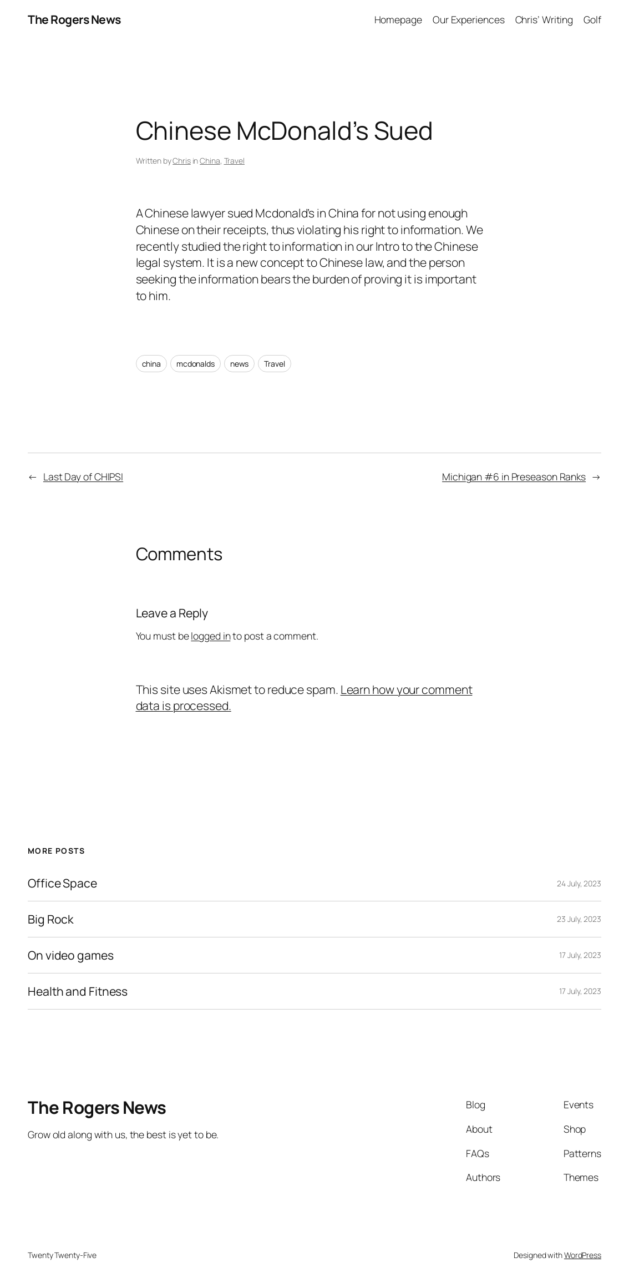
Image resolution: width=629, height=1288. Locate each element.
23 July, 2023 (579, 919)
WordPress (582, 1255)
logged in (210, 635)
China (210, 160)
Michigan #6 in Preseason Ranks (514, 476)
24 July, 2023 (579, 883)
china (151, 363)
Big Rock (51, 919)
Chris (182, 160)
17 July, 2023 (580, 955)
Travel (234, 160)
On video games (71, 955)
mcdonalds (195, 363)
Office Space (62, 883)
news (239, 363)
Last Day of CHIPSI (83, 476)
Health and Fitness (78, 991)
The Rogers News (74, 19)
